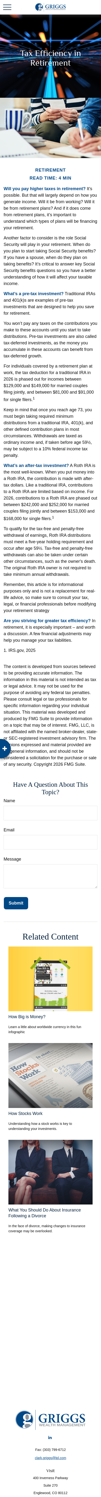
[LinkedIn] (50, 1437)
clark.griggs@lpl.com (50, 1458)
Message (12, 859)
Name (9, 800)
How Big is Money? (26, 1016)
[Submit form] (16, 903)
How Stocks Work (25, 1113)
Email (9, 830)
